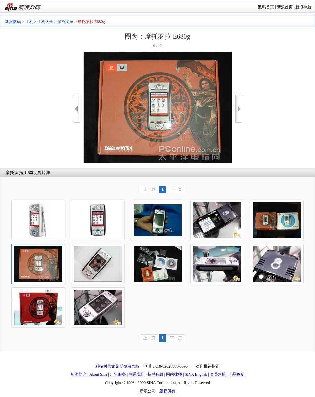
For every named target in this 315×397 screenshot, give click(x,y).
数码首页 (266, 7)
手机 (29, 21)
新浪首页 (285, 7)
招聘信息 (155, 374)
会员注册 (218, 374)
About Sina (98, 374)
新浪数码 (13, 21)
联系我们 (137, 374)
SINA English (196, 374)
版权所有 (167, 391)
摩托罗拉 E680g (21, 172)
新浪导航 (303, 7)
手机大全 (45, 21)
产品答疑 (236, 374)
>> (238, 109)
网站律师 (174, 374)
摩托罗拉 (65, 21)
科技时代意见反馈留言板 (117, 366)
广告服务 (118, 374)
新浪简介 (79, 374)
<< (76, 109)
